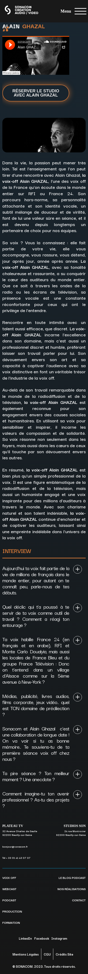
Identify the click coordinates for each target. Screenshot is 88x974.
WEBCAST (9, 888)
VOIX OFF (9, 877)
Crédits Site (64, 954)
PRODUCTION (12, 911)
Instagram (59, 938)
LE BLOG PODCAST (72, 877)
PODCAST (9, 900)
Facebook (41, 938)
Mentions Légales (25, 954)
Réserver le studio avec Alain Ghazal (35, 93)
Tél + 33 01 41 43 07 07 (16, 858)
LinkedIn (25, 938)
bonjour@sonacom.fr (15, 846)
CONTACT (79, 900)
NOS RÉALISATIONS (71, 888)
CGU (47, 954)
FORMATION (11, 922)
